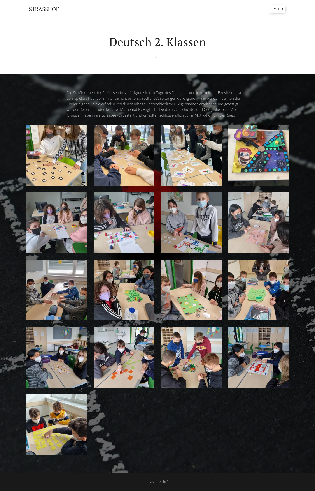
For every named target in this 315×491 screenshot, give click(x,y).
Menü (276, 9)
